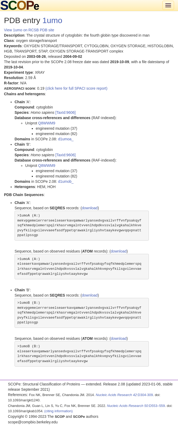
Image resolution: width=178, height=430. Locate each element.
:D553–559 (136, 406)
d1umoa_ (65, 139)
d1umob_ (65, 181)
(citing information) (58, 411)
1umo (52, 20)
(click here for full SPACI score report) (77, 88)
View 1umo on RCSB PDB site (29, 30)
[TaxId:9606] (65, 112)
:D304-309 (124, 395)
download (90, 208)
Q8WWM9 (46, 123)
